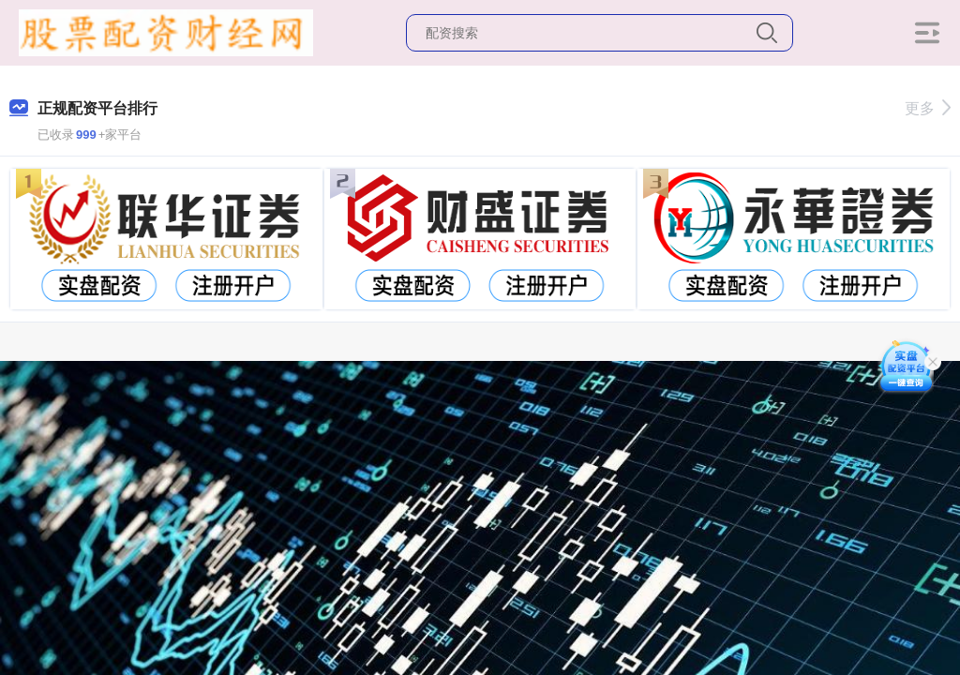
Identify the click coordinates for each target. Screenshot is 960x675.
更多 (928, 108)
